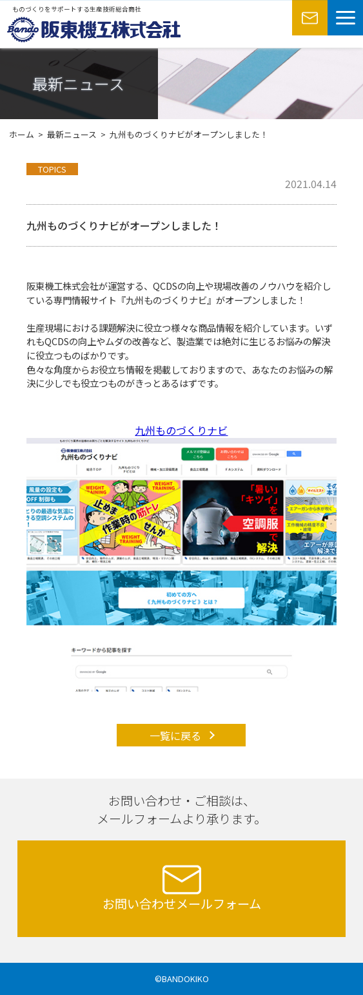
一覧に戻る (175, 735)
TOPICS (52, 169)
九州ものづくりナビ (181, 430)
